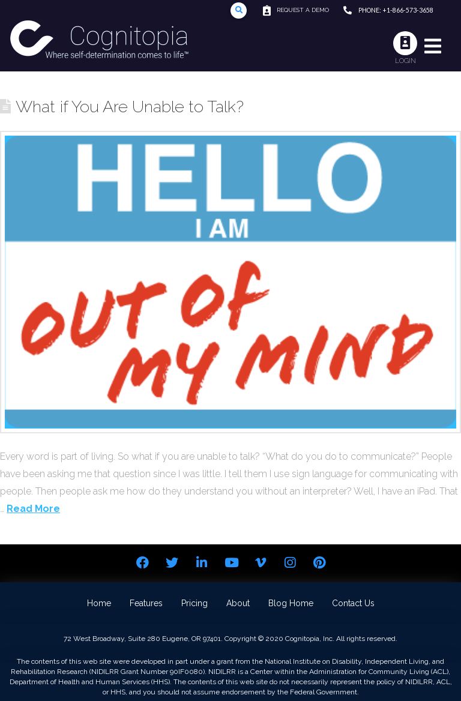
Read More (33, 508)
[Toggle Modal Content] (238, 10)
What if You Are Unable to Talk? (130, 106)
